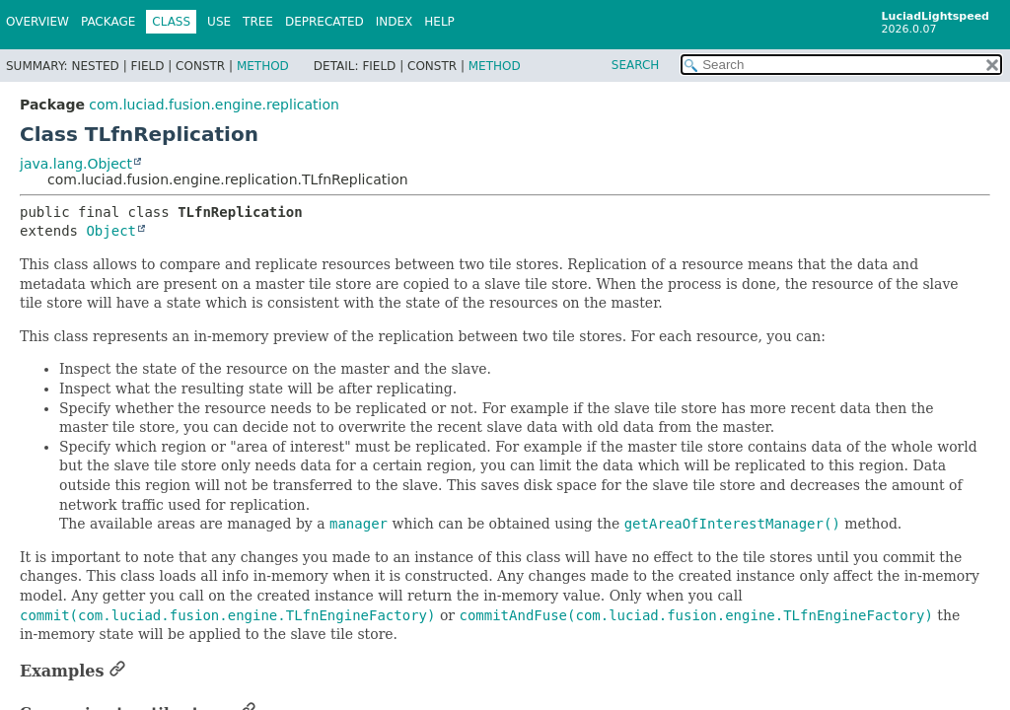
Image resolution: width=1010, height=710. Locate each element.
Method (263, 66)
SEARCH (636, 65)
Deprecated (324, 22)
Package (108, 22)
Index (394, 22)
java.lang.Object (76, 164)
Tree (258, 22)
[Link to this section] (117, 671)
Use (219, 22)
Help (439, 22)
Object (111, 231)
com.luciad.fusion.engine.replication (214, 104)
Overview (37, 22)
